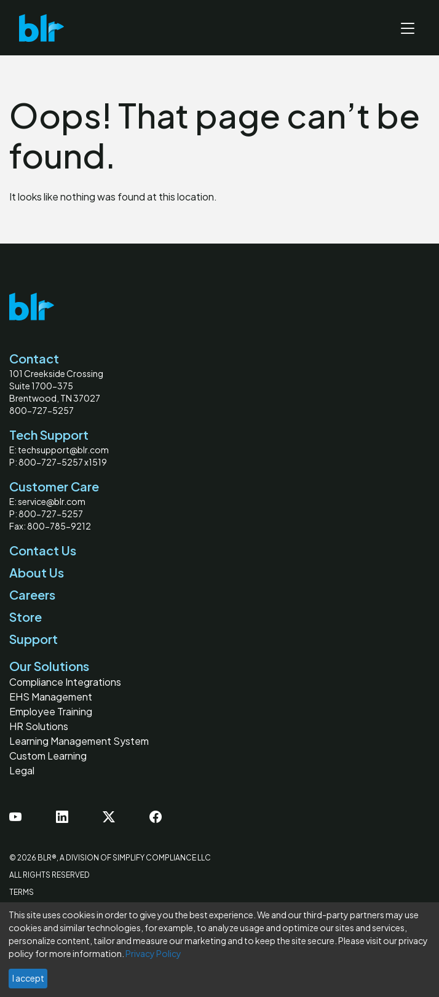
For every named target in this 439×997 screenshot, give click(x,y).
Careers (32, 594)
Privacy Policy (153, 953)
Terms (21, 892)
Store (25, 616)
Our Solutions (49, 665)
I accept (28, 977)
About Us (36, 572)
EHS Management (50, 696)
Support (33, 638)
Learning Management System (79, 740)
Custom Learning (48, 755)
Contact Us (42, 550)
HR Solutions (38, 726)
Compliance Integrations (65, 681)
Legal (21, 770)
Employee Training (50, 711)
